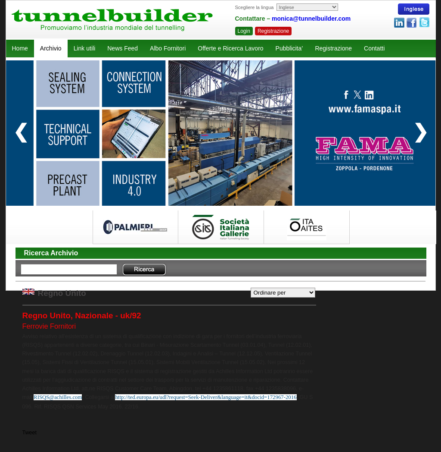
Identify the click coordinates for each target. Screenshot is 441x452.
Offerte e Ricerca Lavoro (230, 48)
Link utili (85, 48)
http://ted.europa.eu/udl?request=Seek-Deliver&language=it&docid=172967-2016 (205, 397)
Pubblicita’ (289, 48)
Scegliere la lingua (254, 7)
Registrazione (273, 31)
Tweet (29, 433)
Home (20, 48)
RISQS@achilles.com (58, 397)
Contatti (374, 48)
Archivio (51, 48)
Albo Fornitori (168, 48)
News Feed (122, 48)
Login (244, 31)
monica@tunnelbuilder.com (311, 18)
